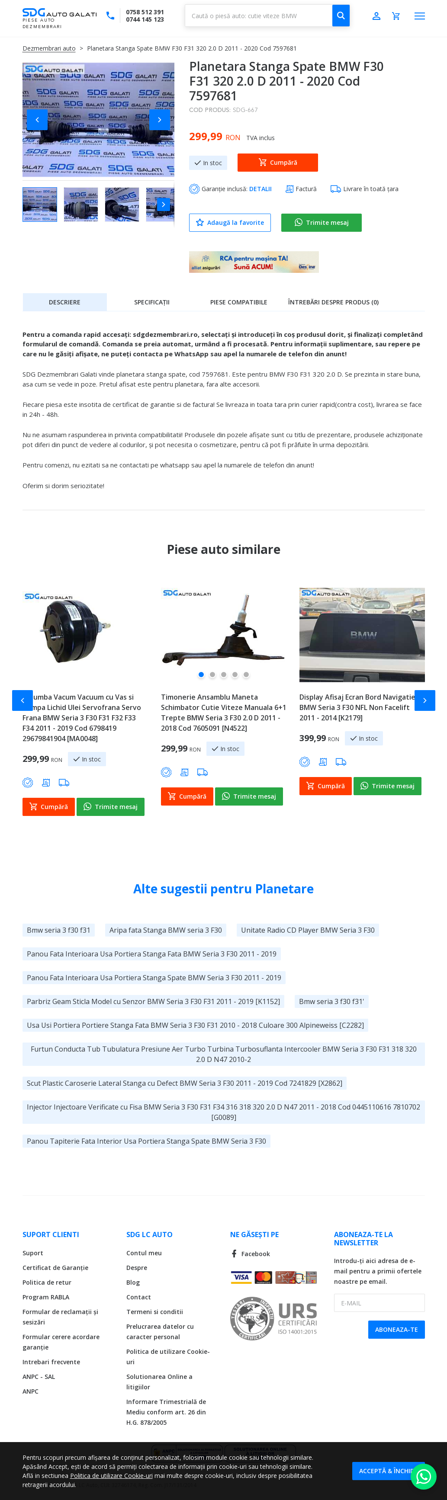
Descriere (64, 302)
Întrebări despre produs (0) (333, 302)
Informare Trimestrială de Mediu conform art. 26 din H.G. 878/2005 (166, 1412)
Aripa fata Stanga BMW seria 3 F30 (165, 930)
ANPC (31, 1391)
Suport (33, 1253)
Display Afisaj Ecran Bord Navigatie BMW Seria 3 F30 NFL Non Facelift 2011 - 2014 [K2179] (357, 707)
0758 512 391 (145, 12)
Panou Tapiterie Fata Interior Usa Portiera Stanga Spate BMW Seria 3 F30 (146, 1141)
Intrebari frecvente (51, 1362)
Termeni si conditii (154, 1312)
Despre (136, 1267)
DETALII (260, 189)
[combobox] (267, 15)
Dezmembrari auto (49, 48)
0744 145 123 (145, 19)
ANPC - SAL (39, 1376)
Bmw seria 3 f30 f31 (58, 930)
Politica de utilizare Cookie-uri (111, 1475)
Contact (138, 1297)
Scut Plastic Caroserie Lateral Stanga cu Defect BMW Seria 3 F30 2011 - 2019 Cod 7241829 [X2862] (184, 1083)
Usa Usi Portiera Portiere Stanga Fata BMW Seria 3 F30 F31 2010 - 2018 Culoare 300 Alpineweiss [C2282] (195, 1025)
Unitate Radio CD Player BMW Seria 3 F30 (308, 930)
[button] (40, 119)
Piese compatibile (238, 302)
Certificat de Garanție (55, 1267)
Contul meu (144, 1253)
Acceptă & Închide (388, 1471)
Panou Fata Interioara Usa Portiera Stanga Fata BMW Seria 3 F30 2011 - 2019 (152, 954)
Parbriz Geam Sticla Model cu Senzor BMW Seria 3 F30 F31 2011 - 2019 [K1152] (153, 1001)
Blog (133, 1282)
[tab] (65, 302)
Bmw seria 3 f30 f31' (331, 1001)
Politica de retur (47, 1282)
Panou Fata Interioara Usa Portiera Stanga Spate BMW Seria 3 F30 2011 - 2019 (154, 977)
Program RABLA (46, 1297)
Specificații (152, 302)
